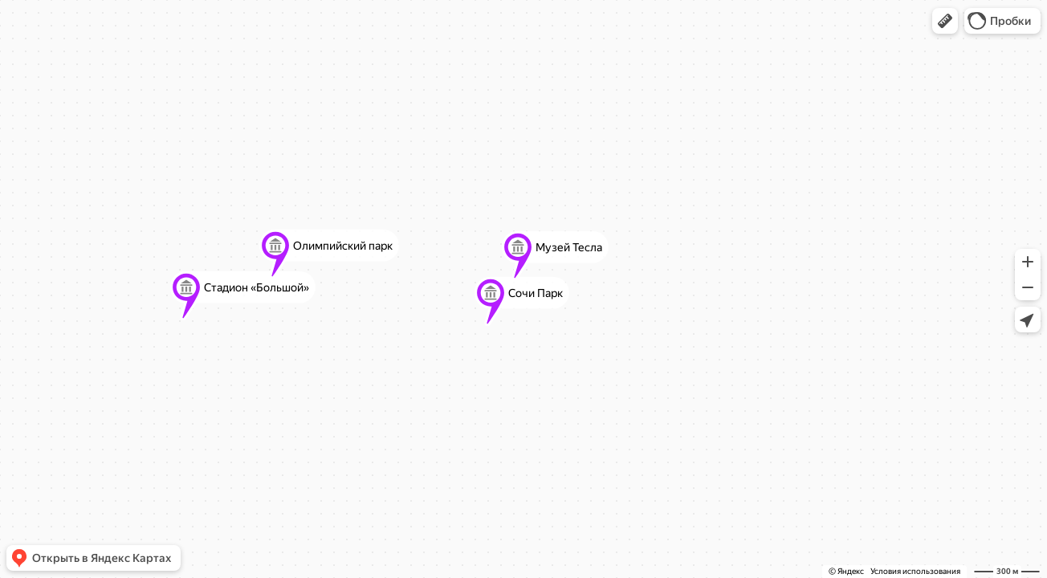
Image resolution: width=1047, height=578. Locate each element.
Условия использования (915, 571)
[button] (945, 21)
